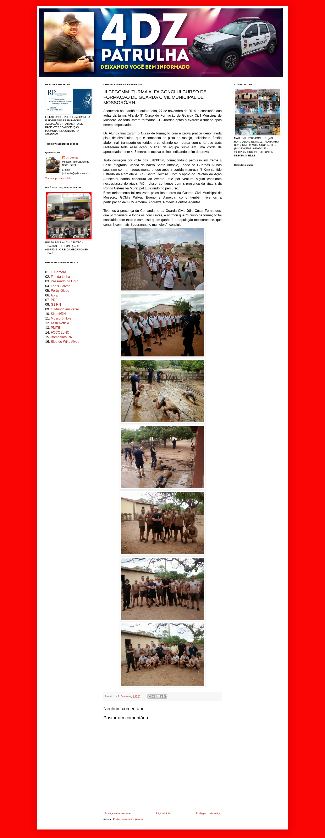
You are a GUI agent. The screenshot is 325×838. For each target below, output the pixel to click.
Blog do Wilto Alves (65, 341)
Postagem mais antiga (208, 813)
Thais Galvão (60, 286)
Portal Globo (60, 290)
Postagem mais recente (117, 813)
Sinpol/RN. (59, 314)
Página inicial (163, 813)
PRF (54, 300)
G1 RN (56, 304)
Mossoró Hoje (61, 318)
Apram (55, 295)
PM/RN (56, 327)
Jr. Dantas (123, 696)
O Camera (58, 272)
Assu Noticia (60, 323)
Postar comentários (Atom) (128, 819)
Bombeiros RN (61, 337)
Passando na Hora (64, 281)
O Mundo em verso (65, 309)
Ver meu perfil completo (58, 178)
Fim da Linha (60, 276)
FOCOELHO (60, 332)
